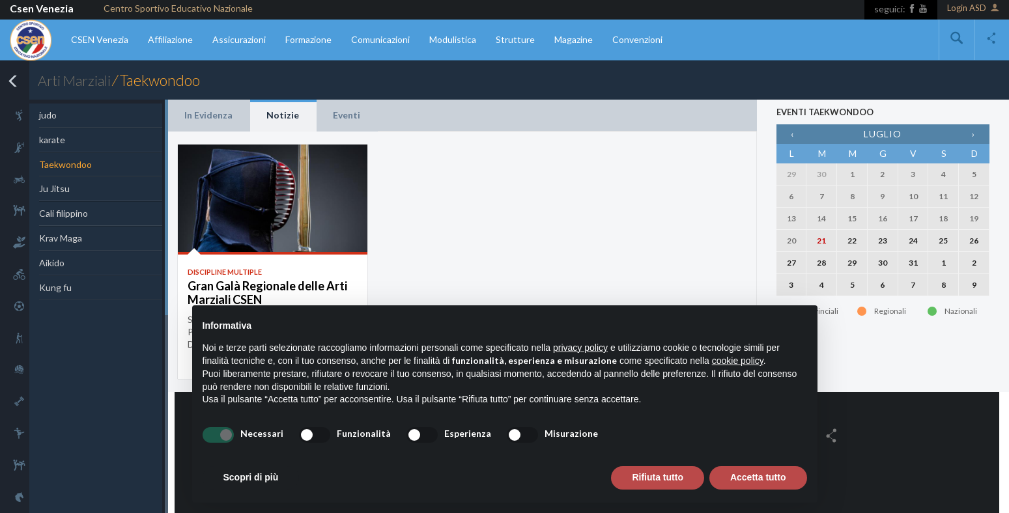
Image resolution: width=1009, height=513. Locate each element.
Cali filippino (63, 213)
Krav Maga (60, 237)
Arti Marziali (76, 80)
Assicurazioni (239, 39)
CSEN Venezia (99, 39)
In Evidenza (208, 114)
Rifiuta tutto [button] (657, 477)
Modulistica (452, 39)
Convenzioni (637, 39)
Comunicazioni (380, 39)
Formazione (308, 39)
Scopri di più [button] (251, 477)
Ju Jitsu (54, 188)
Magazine (573, 39)
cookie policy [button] (737, 360)
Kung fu (55, 287)
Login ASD (973, 8)
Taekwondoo (65, 164)
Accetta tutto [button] (758, 477)
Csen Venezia (42, 8)
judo (48, 114)
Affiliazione (170, 39)
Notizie (282, 114)
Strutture (515, 39)
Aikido (51, 262)
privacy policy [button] (580, 347)
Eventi (346, 114)
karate (52, 139)
